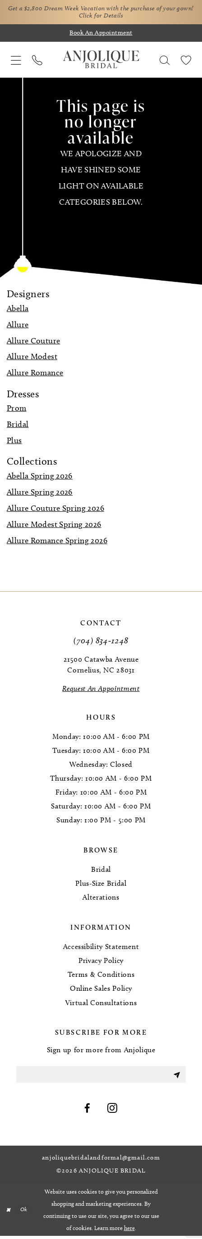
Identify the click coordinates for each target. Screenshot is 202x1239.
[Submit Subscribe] (176, 1077)
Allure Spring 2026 (40, 493)
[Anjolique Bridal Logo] (101, 60)
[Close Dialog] (8, 1213)
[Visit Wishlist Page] (186, 60)
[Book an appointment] (101, 34)
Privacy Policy (101, 962)
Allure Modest (32, 358)
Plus (14, 442)
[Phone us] (37, 60)
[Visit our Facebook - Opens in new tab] (87, 1112)
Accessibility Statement (101, 948)
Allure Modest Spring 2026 (54, 526)
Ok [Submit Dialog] (25, 1213)
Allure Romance (35, 374)
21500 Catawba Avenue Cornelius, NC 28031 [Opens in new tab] (101, 666)
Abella (17, 310)
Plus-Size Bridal (100, 885)
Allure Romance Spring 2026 (57, 542)
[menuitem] (16, 60)
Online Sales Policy (101, 990)
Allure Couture (33, 342)
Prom (17, 410)
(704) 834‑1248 (101, 642)
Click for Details (111, 17)
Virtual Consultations (101, 1004)
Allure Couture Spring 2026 (55, 509)
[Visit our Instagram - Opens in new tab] (112, 1112)
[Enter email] (101, 1077)
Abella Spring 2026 (40, 478)
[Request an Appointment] (101, 690)
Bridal (17, 426)
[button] (16, 60)
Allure (17, 326)
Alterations (101, 899)
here (129, 1231)
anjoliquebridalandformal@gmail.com (101, 1161)
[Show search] (164, 60)
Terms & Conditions (101, 976)
